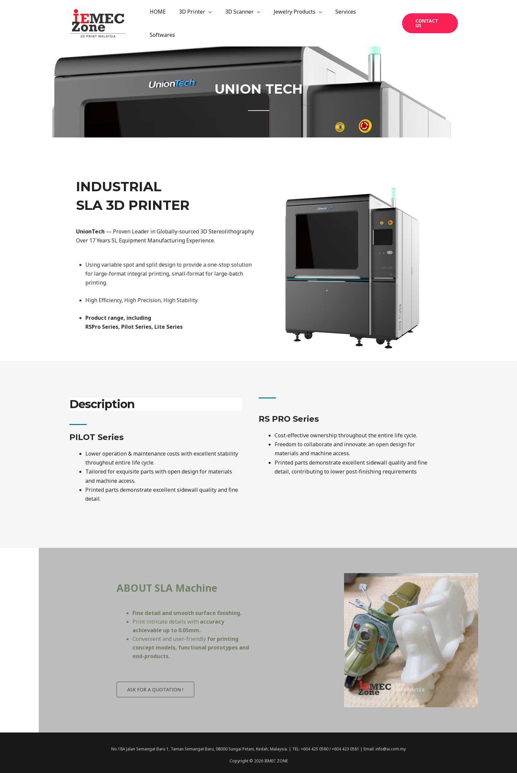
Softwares (376, 20)
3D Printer (197, 20)
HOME (166, 20)
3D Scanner (242, 20)
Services (343, 20)
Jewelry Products (294, 20)
